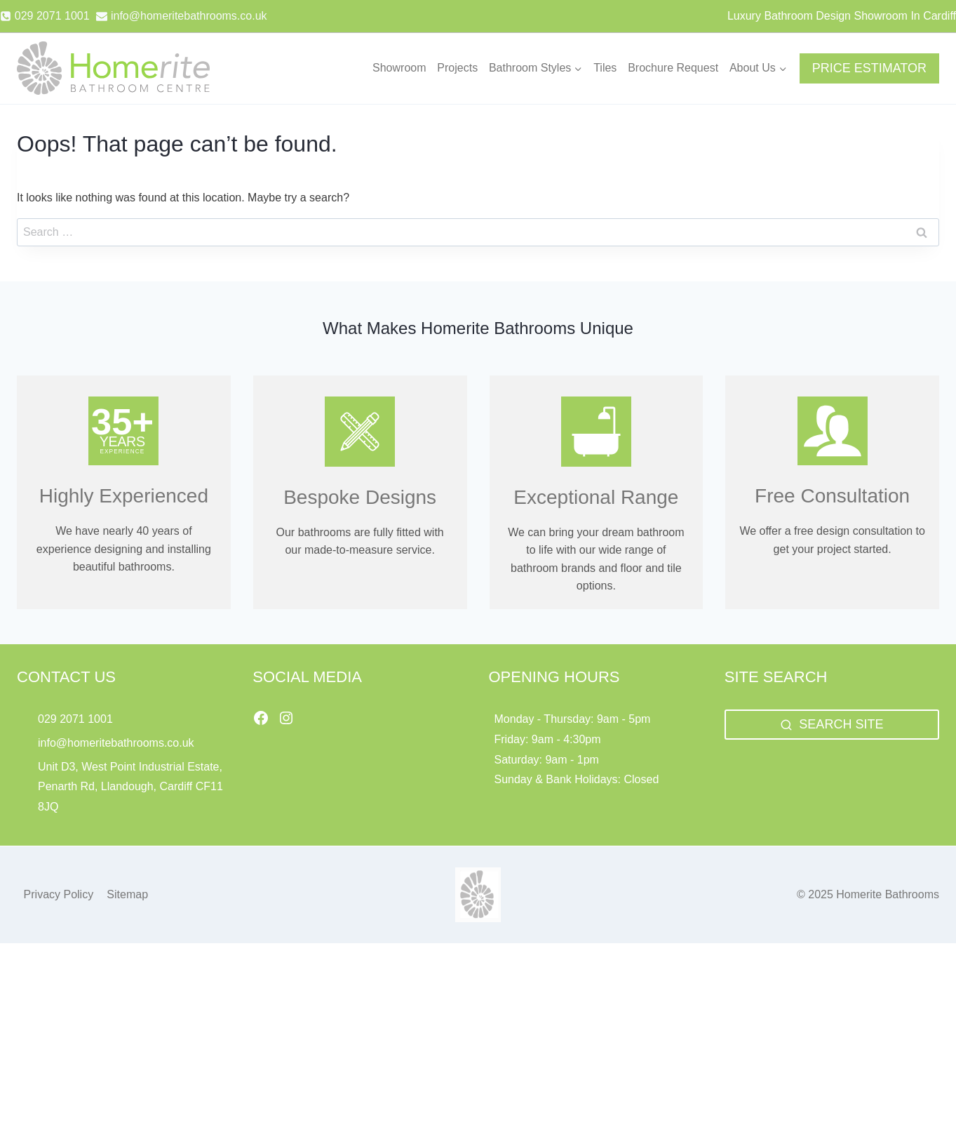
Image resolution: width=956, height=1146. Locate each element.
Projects (457, 68)
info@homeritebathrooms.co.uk (116, 743)
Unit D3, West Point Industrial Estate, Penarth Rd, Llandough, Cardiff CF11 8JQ (130, 787)
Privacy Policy (59, 894)
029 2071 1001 (75, 719)
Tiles (605, 68)
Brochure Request (673, 68)
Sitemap (127, 894)
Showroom (399, 68)
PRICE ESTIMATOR (869, 68)
